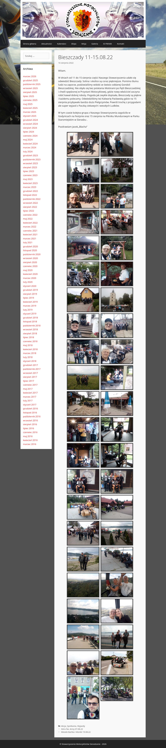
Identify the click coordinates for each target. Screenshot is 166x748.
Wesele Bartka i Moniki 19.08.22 (76, 732)
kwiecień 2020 (30, 274)
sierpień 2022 (30, 206)
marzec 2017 (29, 396)
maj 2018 (28, 345)
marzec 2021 (29, 238)
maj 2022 (28, 218)
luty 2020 (28, 281)
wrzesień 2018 (30, 329)
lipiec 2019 (28, 297)
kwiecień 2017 (30, 392)
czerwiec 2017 (30, 384)
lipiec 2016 (28, 428)
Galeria (94, 43)
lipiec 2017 (28, 380)
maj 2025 (28, 104)
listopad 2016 (30, 412)
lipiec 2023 (28, 171)
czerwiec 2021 (30, 230)
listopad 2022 (30, 194)
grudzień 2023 (30, 155)
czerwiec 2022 (30, 214)
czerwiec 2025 (30, 100)
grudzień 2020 (30, 246)
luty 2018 (28, 357)
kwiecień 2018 (30, 349)
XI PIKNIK (107, 43)
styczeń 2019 (29, 313)
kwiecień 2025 (30, 107)
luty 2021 (28, 242)
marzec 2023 (29, 187)
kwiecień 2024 (30, 143)
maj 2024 (28, 139)
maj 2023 (28, 179)
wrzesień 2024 (30, 123)
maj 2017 (28, 388)
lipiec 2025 (28, 96)
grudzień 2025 (30, 80)
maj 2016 (28, 436)
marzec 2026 (29, 76)
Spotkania (71, 726)
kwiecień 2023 (30, 183)
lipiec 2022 (28, 210)
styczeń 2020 (29, 285)
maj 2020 (28, 270)
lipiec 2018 (28, 337)
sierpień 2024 (30, 127)
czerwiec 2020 (30, 266)
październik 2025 (32, 84)
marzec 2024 (29, 147)
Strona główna (29, 43)
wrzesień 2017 (30, 372)
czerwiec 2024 (30, 135)
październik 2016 (32, 416)
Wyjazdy (81, 726)
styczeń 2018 (29, 361)
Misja (83, 43)
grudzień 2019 (30, 289)
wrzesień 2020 (30, 258)
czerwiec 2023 (30, 175)
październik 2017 (32, 368)
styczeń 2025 (29, 115)
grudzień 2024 (30, 119)
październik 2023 (32, 159)
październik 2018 (32, 325)
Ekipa (73, 43)
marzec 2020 (29, 278)
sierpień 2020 (30, 262)
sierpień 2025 (30, 92)
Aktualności (46, 43)
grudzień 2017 (30, 365)
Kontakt (120, 43)
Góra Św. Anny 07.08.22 (72, 729)
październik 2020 (32, 254)
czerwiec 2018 (30, 341)
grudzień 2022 (30, 191)
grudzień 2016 (30, 408)
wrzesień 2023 (30, 163)
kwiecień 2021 (30, 234)
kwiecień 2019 (30, 301)
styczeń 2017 (29, 404)
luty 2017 (28, 400)
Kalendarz (61, 43)
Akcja (63, 726)
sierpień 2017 (30, 376)
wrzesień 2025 (30, 88)
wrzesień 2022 (30, 202)
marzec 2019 (29, 305)
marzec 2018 (29, 353)
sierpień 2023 (30, 167)
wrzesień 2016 (30, 420)
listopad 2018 (30, 321)
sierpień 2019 (30, 293)
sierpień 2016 (30, 424)
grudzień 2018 (30, 317)
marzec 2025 (29, 111)
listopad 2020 (30, 250)
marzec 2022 (29, 226)
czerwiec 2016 (30, 432)
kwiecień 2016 (30, 440)
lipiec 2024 (28, 131)
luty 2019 (28, 309)
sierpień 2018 (30, 333)
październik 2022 (32, 198)
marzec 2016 (29, 444)
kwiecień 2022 (30, 222)
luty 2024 (28, 151)
